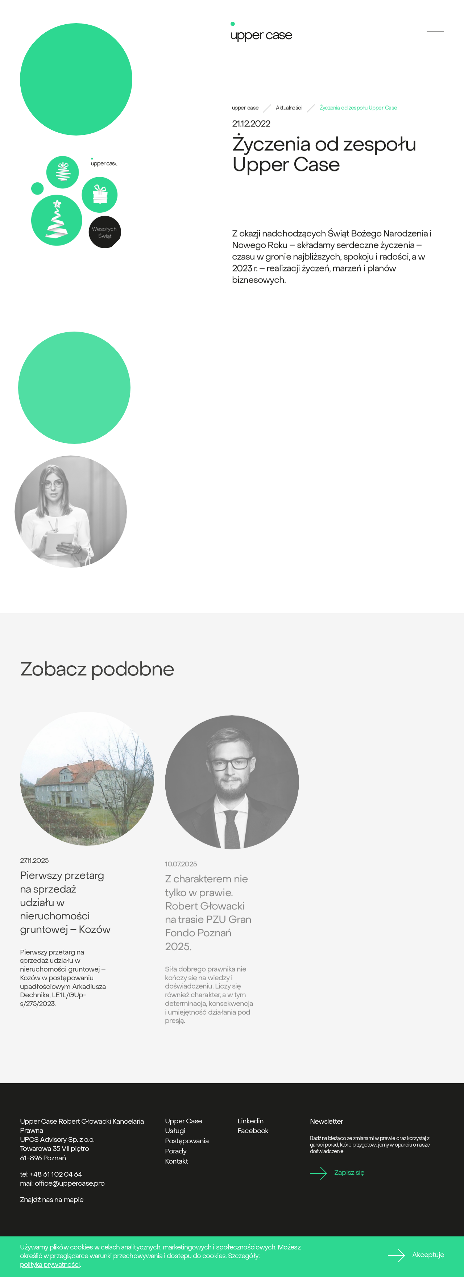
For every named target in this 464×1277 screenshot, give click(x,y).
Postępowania (187, 1141)
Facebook (252, 1131)
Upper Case (183, 1121)
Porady (175, 1151)
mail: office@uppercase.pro (62, 1184)
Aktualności (289, 109)
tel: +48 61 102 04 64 (51, 1175)
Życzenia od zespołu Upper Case (358, 109)
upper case (245, 109)
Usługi (175, 1131)
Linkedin (250, 1121)
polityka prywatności (50, 1265)
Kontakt (176, 1162)
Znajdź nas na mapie (51, 1200)
